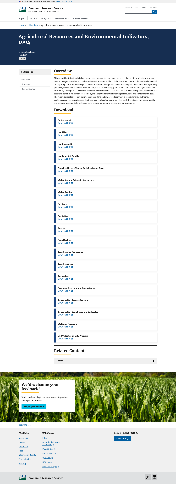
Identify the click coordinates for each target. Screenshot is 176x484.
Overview (26, 79)
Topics (22, 18)
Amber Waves (80, 18)
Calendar (128, 7)
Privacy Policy (25, 459)
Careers (144, 7)
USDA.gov (46, 458)
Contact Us (153, 7)
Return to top (25, 425)
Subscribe (121, 438)
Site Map (22, 463)
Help (21, 450)
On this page (27, 72)
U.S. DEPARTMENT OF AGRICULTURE (43, 11)
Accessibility (24, 438)
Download (26, 84)
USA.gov (46, 462)
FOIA (44, 438)
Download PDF (64, 123)
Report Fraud (48, 453)
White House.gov (49, 466)
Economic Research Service (45, 8)
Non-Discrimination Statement (51, 443)
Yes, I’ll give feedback (34, 406)
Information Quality (27, 455)
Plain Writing (48, 449)
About (136, 7)
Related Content (29, 89)
